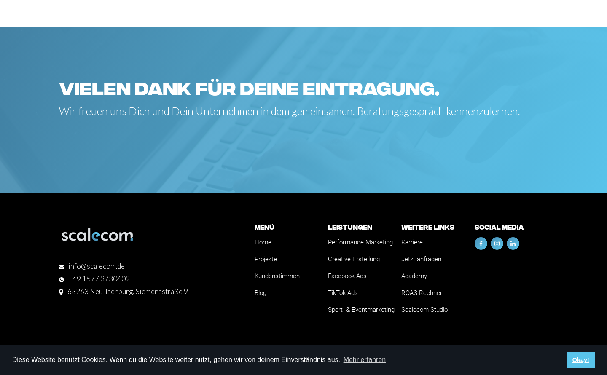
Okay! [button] (580, 359)
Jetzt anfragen (421, 259)
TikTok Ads (343, 293)
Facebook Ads (347, 276)
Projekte (266, 259)
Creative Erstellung (354, 259)
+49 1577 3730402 (99, 278)
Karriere (412, 242)
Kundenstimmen (277, 276)
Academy (414, 276)
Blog (260, 293)
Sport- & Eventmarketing (361, 309)
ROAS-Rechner (421, 293)
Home (263, 242)
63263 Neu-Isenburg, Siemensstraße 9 (127, 291)
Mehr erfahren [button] (365, 359)
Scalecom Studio (424, 309)
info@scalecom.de (96, 266)
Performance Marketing (360, 242)
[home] (90, 13)
